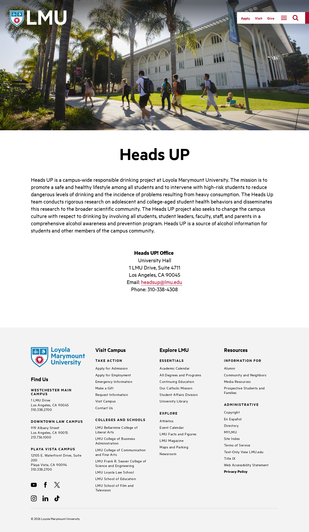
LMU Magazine (171, 440)
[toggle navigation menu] (284, 18)
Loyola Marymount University (57, 518)
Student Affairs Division (179, 394)
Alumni (229, 368)
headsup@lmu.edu (161, 281)
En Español (233, 418)
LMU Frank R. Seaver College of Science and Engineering (120, 463)
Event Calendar (172, 427)
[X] (57, 485)
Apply (245, 18)
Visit (258, 18)
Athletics (167, 420)
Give (270, 18)
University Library (174, 401)
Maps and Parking (174, 447)
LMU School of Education (115, 478)
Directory (231, 425)
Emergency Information (114, 381)
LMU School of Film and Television (114, 487)
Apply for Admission (111, 368)
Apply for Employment (113, 374)
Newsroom (168, 453)
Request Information (111, 394)
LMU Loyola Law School (114, 472)
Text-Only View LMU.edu (244, 451)
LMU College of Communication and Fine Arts (120, 452)
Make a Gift (104, 388)
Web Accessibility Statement (246, 464)
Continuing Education (177, 381)
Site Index (232, 438)
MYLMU (230, 432)
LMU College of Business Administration (115, 440)
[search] (295, 18)
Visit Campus (105, 401)
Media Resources (237, 381)
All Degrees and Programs (180, 374)
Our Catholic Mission (176, 388)
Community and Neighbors (245, 374)
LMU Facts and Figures (178, 433)
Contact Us (104, 407)
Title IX (230, 458)
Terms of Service (237, 445)
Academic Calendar (175, 368)
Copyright (232, 412)
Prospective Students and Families (244, 390)
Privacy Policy (236, 471)
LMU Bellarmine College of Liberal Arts (116, 429)
